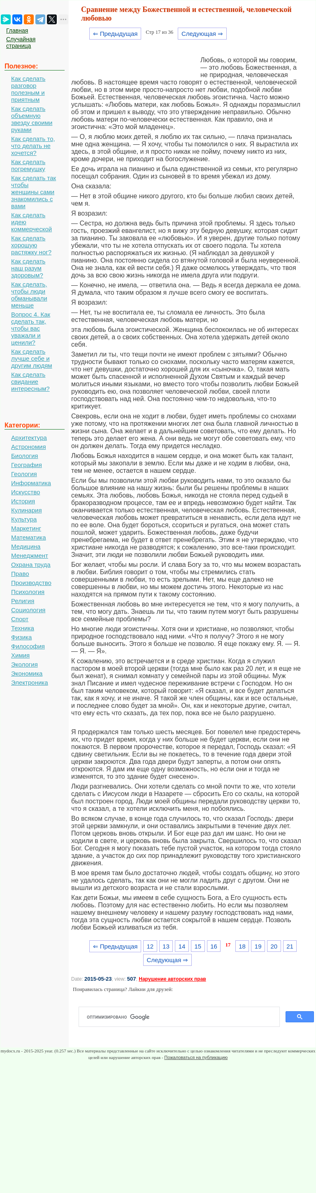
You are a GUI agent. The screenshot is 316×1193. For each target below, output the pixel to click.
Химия (20, 655)
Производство (31, 582)
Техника (22, 628)
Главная (17, 30)
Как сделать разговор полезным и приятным (28, 89)
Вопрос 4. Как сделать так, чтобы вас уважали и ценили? (30, 328)
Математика (28, 537)
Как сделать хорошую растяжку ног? (31, 245)
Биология (24, 455)
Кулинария (26, 510)
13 (166, 946)
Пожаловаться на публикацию (196, 1057)
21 (289, 946)
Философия (28, 646)
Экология (24, 664)
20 (274, 946)
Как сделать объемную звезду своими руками (31, 119)
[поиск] (182, 1017)
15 (197, 946)
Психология (27, 591)
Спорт (19, 618)
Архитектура (29, 437)
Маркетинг (26, 528)
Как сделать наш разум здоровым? (28, 268)
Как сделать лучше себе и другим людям (31, 358)
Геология (24, 473)
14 (182, 946)
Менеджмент (29, 555)
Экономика (26, 673)
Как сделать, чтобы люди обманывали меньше (29, 295)
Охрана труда (31, 564)
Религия (22, 600)
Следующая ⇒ (202, 33)
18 (242, 946)
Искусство (25, 492)
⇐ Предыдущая (115, 33)
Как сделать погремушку (28, 165)
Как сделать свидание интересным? (30, 381)
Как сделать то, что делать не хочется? (33, 145)
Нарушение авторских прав (172, 979)
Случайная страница (20, 42)
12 (149, 946)
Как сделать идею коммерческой (31, 221)
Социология (28, 609)
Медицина (25, 546)
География (26, 464)
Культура (24, 519)
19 (258, 946)
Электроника (29, 682)
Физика (21, 637)
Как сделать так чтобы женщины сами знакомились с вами (33, 191)
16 (213, 946)
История (23, 501)
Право (20, 573)
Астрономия (28, 446)
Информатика (31, 482)
